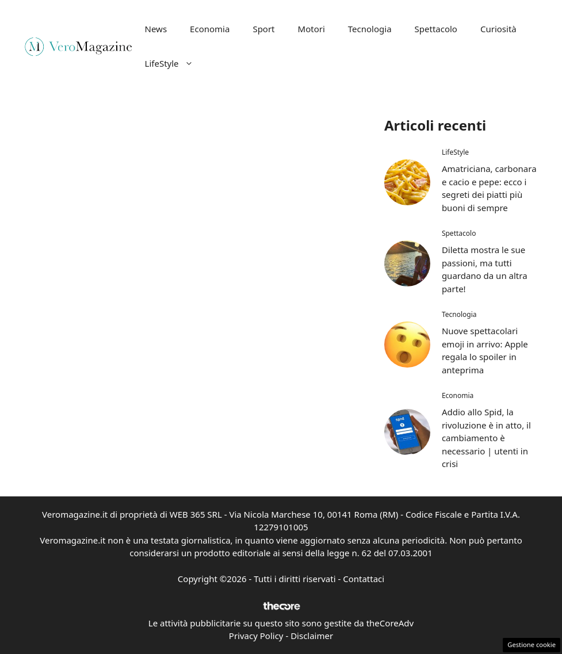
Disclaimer (311, 635)
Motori (311, 29)
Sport (263, 29)
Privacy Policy (256, 635)
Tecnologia (370, 29)
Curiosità (498, 29)
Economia (210, 29)
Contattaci (363, 578)
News (156, 29)
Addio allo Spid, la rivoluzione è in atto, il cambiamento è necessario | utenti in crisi (486, 437)
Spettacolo (436, 29)
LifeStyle (175, 63)
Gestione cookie (531, 644)
